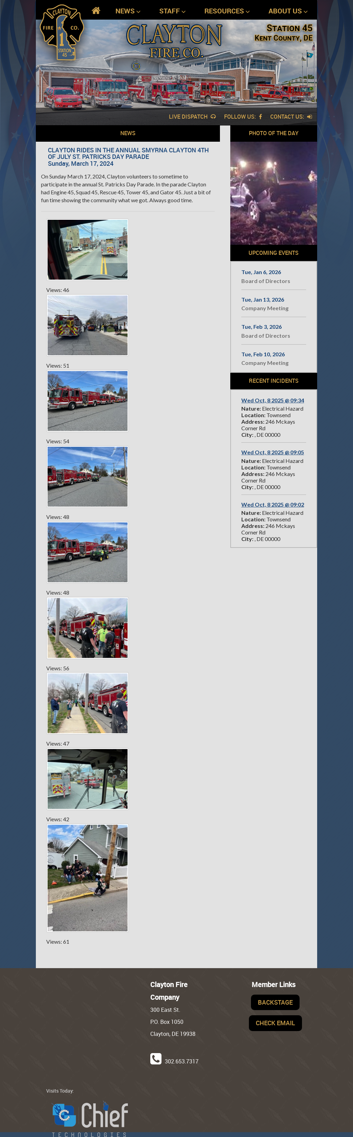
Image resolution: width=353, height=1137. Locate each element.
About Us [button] (288, 11)
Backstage (275, 1002)
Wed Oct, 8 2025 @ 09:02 (272, 504)
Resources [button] (227, 11)
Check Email (275, 1023)
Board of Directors (265, 281)
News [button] (128, 11)
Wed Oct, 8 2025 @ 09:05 (272, 452)
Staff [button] (172, 11)
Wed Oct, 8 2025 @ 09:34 (272, 400)
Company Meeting (265, 308)
